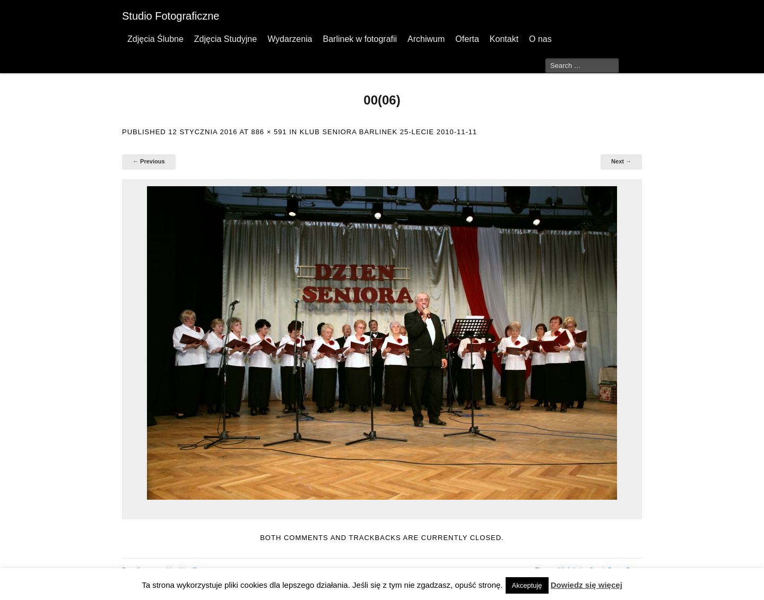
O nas (540, 39)
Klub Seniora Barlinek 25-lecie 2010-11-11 (388, 132)
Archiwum (426, 39)
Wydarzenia (289, 39)
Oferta (467, 39)
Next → (621, 161)
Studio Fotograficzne (170, 16)
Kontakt (504, 39)
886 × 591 (268, 132)
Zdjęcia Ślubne (155, 39)
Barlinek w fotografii (360, 39)
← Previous (149, 161)
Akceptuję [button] (527, 585)
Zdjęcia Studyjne (225, 39)
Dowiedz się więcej (586, 584)
